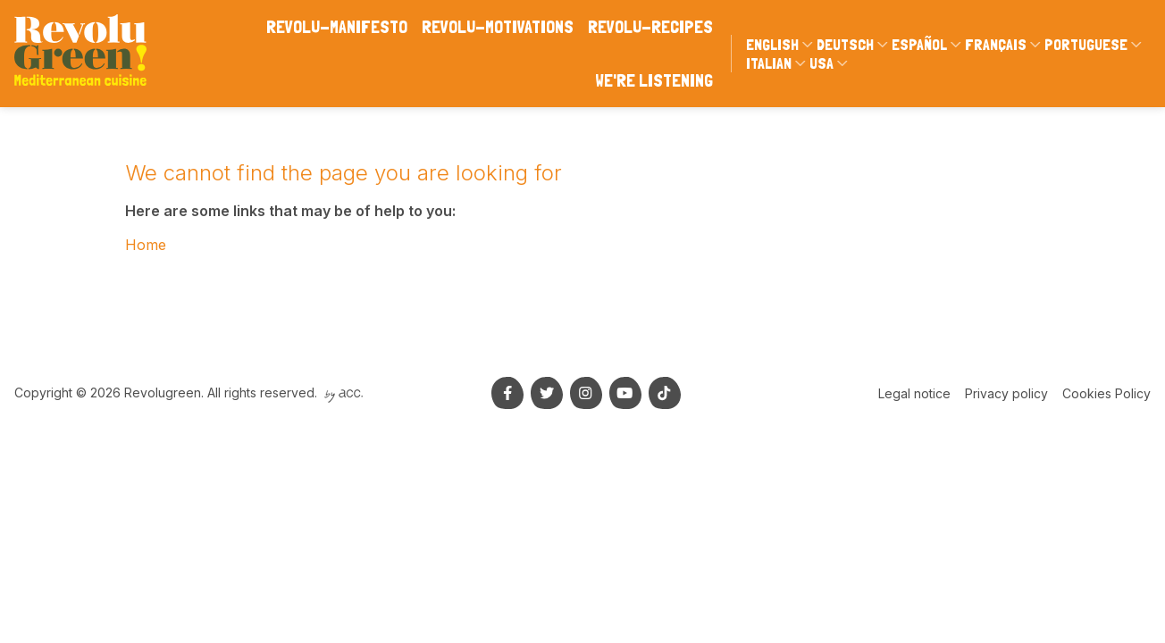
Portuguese (1085, 44)
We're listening (654, 80)
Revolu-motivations (498, 27)
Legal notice (914, 393)
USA (821, 63)
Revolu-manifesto (336, 27)
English (772, 44)
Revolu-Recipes (650, 27)
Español (919, 44)
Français (996, 44)
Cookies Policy (1106, 393)
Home (145, 245)
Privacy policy (1006, 393)
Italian (769, 63)
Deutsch (845, 44)
